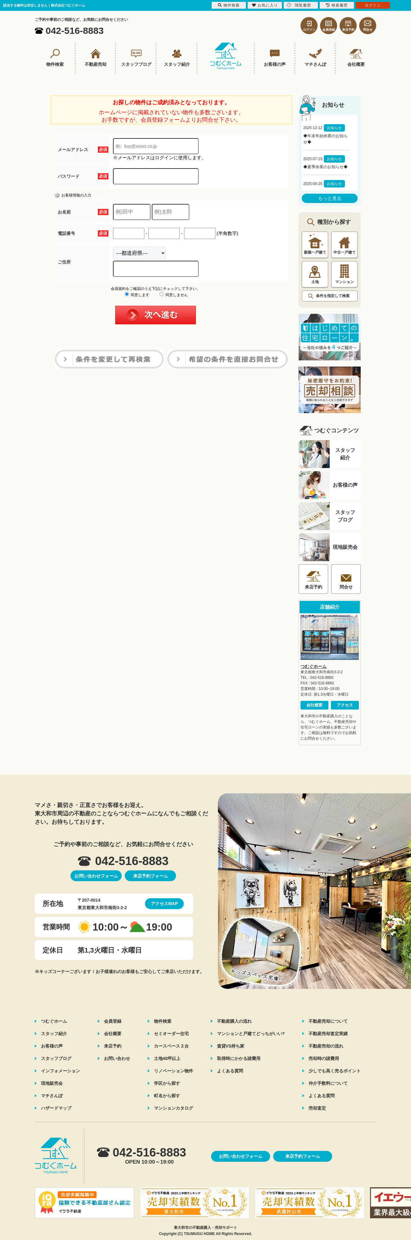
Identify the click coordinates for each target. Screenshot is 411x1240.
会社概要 (314, 705)
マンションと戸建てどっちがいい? (251, 1033)
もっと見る (329, 198)
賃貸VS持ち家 (231, 1046)
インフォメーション (60, 1070)
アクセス (345, 705)
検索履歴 (337, 5)
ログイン (373, 5)
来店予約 (112, 1046)
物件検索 (162, 1021)
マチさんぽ (52, 1095)
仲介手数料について (328, 1083)
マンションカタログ (173, 1108)
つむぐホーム (313, 666)
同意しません (174, 295)
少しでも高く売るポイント (335, 1070)
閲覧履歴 (299, 5)
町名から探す (167, 1095)
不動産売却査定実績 (328, 1033)
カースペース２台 (171, 1046)
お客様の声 (52, 1046)
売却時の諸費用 (324, 1058)
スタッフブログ (56, 1058)
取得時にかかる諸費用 (238, 1058)
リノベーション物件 (173, 1070)
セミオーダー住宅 (171, 1033)
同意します (137, 295)
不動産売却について (328, 1021)
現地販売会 (52, 1083)
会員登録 (112, 1021)
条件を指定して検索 (333, 296)
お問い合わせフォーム (96, 875)
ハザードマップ (56, 1108)
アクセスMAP (164, 903)
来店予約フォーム (150, 875)
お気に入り (265, 5)
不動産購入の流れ (234, 1021)
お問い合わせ (117, 1058)
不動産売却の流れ (326, 1046)
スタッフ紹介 (54, 1033)
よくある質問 (230, 1070)
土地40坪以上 (167, 1058)
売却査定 (317, 1108)
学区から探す (167, 1083)
